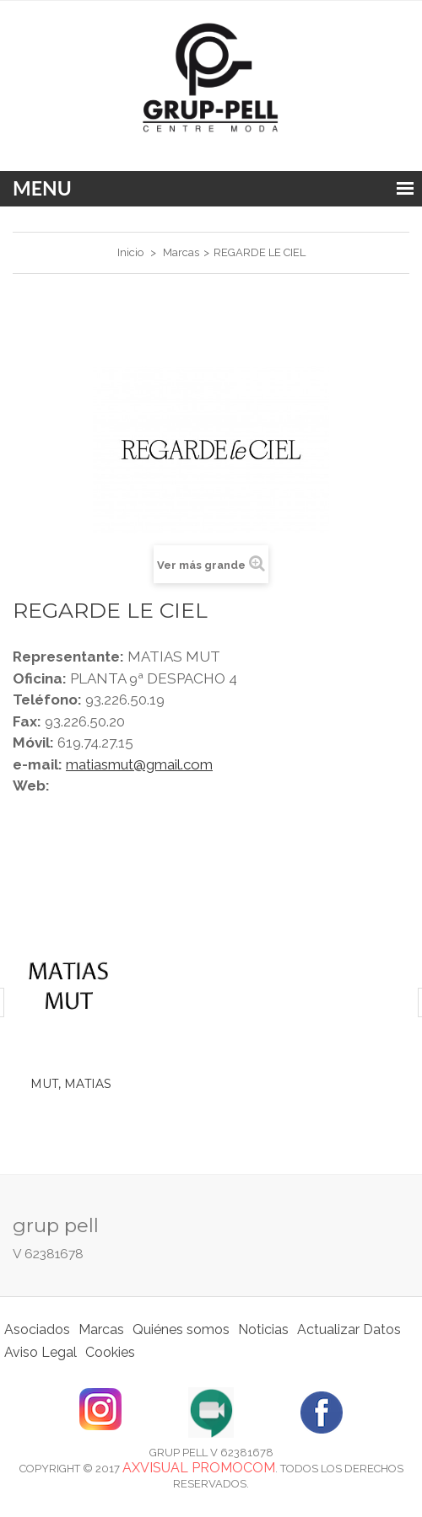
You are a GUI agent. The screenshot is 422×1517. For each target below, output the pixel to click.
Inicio (130, 252)
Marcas (101, 1329)
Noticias (263, 1329)
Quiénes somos (181, 1329)
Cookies (110, 1352)
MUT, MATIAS (70, 1083)
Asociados (37, 1329)
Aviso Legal (40, 1352)
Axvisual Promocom (198, 1468)
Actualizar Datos (349, 1329)
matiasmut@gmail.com (139, 764)
